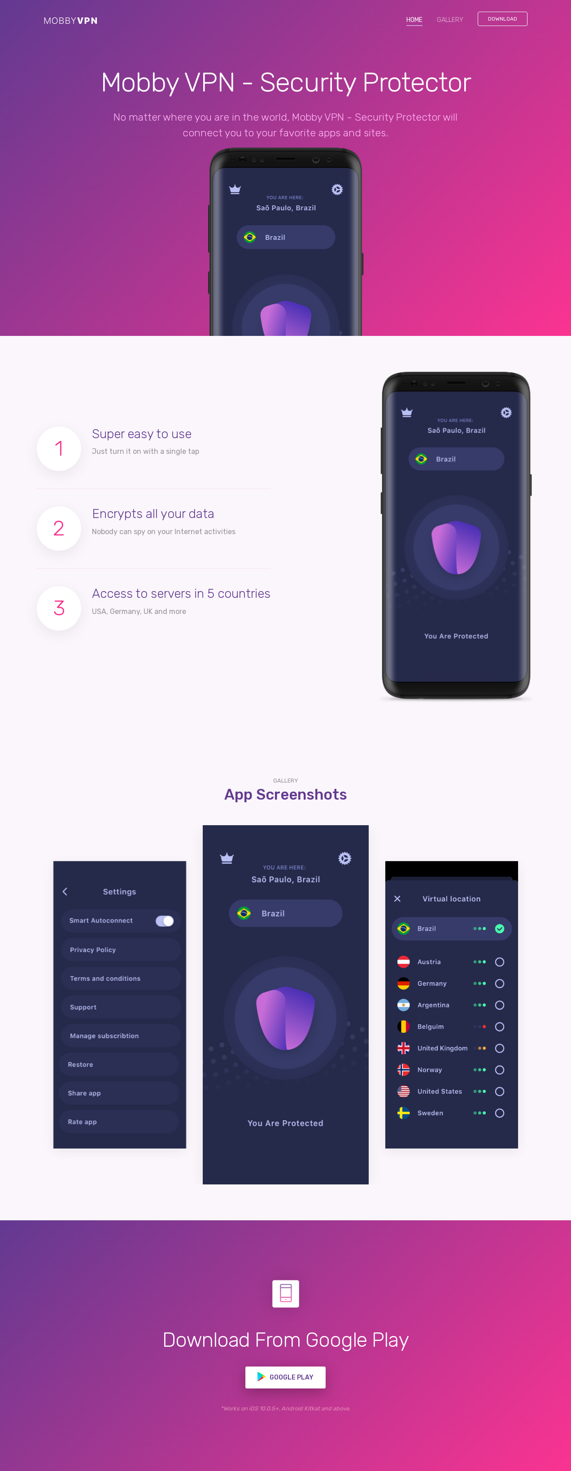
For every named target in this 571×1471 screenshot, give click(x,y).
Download (502, 19)
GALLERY (450, 20)
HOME (418, 19)
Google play (285, 1376)
